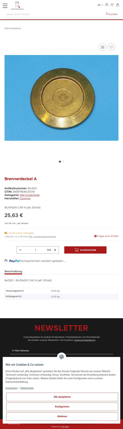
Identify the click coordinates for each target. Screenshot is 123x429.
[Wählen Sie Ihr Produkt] (53, 14)
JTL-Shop (65, 427)
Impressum (11, 388)
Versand (24, 223)
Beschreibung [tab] (13, 271)
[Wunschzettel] (112, 5)
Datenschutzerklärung (84, 340)
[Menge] (35, 249)
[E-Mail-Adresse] (61, 350)
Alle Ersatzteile (30, 195)
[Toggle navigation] (5, 5)
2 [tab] (63, 162)
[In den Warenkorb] (7, 39)
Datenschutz (27, 388)
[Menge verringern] (20, 249)
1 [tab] (60, 162)
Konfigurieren (62, 406)
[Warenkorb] (117, 5)
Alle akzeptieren (62, 396)
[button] (106, 5)
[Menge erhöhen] (55, 249)
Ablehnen (62, 416)
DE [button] (99, 5)
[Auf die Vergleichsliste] (102, 47)
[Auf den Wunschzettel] (111, 47)
